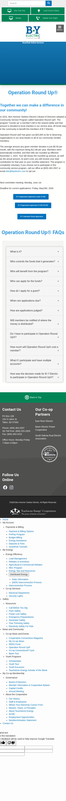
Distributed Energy (19, 574)
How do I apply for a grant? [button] (25, 291)
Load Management (18, 558)
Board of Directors (17, 682)
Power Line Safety (17, 614)
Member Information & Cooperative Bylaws (29, 685)
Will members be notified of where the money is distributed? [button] (30, 322)
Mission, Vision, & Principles (22, 708)
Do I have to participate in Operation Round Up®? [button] (34, 335)
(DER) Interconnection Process (27, 582)
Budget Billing (15, 537)
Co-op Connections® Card (21, 650)
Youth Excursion (16, 667)
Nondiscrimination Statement (22, 720)
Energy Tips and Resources (22, 571)
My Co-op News (16, 641)
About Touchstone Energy (21, 711)
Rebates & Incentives (19, 561)
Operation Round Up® (19, 647)
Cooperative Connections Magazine (26, 638)
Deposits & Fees (17, 543)
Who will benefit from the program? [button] (29, 271)
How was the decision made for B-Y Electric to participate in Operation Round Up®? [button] (34, 375)
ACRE (12, 714)
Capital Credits (16, 688)
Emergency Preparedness (21, 617)
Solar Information (20, 579)
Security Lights (16, 596)
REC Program (15, 568)
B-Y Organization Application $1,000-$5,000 (33, 205)
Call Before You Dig (18, 608)
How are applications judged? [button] (26, 310)
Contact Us (8, 723)
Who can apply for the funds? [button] (26, 281)
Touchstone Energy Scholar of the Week (28, 670)
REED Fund (14, 644)
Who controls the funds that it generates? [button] (32, 261)
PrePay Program (17, 534)
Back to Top (35, 397)
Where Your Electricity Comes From (26, 705)
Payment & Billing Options (21, 531)
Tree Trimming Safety (19, 623)
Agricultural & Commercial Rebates (25, 564)
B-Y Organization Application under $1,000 (31, 197)
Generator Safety (17, 620)
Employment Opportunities (21, 717)
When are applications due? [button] (25, 300)
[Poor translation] (11, 743)
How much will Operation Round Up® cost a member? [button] (34, 349)
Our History (14, 698)
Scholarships (15, 661)
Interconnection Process (20, 585)
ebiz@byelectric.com (16, 171)
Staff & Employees (17, 702)
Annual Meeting (16, 691)
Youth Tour (14, 664)
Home (5, 519)
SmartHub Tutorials (18, 546)
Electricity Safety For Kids (21, 626)
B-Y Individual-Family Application (31, 216)
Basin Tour (14, 653)
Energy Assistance (17, 540)
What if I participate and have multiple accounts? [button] (30, 362)
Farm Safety (14, 611)
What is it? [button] (16, 251)
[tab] (34, 252)
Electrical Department (19, 593)
